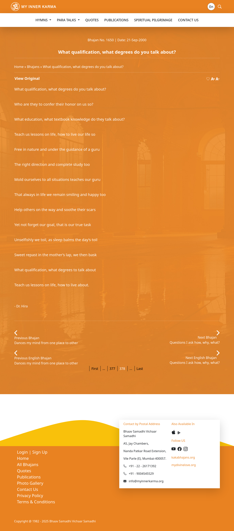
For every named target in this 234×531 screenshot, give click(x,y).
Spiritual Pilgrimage (153, 20)
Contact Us (188, 20)
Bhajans (33, 66)
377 (112, 368)
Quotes (92, 20)
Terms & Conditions (36, 501)
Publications (116, 20)
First (94, 368)
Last (140, 368)
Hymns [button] (41, 20)
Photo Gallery (30, 483)
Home (19, 66)
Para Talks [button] (67, 20)
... (103, 368)
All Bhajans (27, 464)
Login (23, 452)
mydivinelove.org (183, 465)
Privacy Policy (30, 495)
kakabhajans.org (183, 457)
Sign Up (39, 452)
